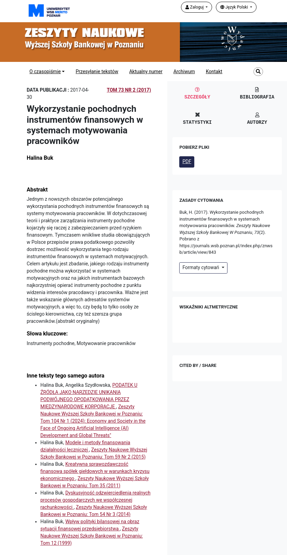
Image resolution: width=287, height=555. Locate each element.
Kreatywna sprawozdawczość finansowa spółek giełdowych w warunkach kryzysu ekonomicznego (94, 471)
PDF (186, 161)
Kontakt (214, 71)
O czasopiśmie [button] (45, 71)
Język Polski (234, 7)
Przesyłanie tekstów (97, 71)
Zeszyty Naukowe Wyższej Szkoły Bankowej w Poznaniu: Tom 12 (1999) (91, 536)
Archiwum (184, 71)
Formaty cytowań (201, 267)
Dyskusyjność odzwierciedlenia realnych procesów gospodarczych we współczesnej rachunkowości (95, 500)
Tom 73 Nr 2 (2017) (129, 90)
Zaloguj (195, 7)
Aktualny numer (145, 71)
